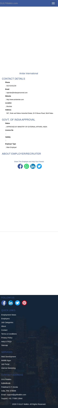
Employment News (8, 315)
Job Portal (5, 364)
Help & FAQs (6, 341)
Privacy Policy (6, 338)
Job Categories (7, 322)
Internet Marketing (8, 368)
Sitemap (4, 345)
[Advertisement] (29, 41)
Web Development (8, 357)
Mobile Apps (6, 360)
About (3, 326)
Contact (4, 330)
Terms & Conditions (9, 334)
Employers (5, 319)
